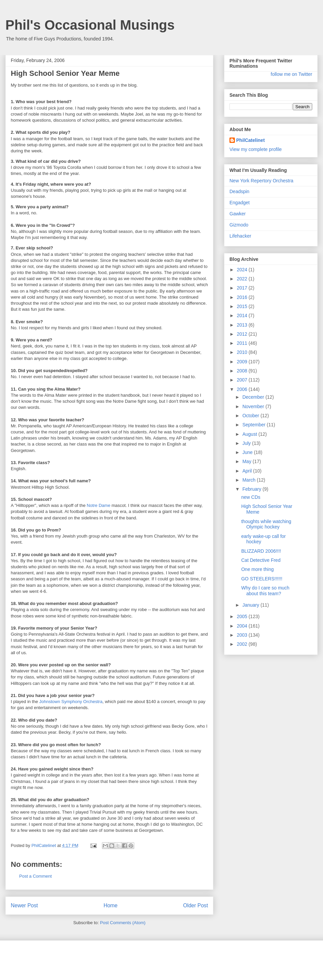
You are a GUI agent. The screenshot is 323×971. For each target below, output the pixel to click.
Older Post (195, 905)
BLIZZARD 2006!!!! (261, 551)
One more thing (257, 569)
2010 (243, 352)
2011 (243, 343)
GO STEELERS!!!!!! (261, 578)
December (253, 397)
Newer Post (24, 905)
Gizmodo (238, 224)
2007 (243, 380)
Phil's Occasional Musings (90, 25)
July (247, 443)
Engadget (239, 202)
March (249, 480)
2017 (243, 288)
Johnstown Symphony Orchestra (71, 701)
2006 (243, 389)
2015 (243, 306)
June (248, 452)
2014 (243, 315)
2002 (243, 644)
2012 (243, 334)
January (251, 605)
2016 (243, 297)
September (254, 424)
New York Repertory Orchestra (261, 180)
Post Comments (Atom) (122, 922)
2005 (243, 616)
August (250, 434)
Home (111, 905)
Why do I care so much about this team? (265, 590)
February (252, 489)
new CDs (250, 497)
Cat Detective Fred (261, 560)
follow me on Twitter (291, 74)
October (251, 415)
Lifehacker (240, 236)
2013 (243, 325)
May (247, 461)
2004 (243, 626)
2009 (243, 361)
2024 (243, 269)
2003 (243, 635)
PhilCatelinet (250, 140)
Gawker (237, 213)
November (253, 406)
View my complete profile (255, 149)
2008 (243, 370)
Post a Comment (35, 876)
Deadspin (239, 191)
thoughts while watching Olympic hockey (266, 524)
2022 (243, 278)
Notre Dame (98, 505)
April (247, 471)
